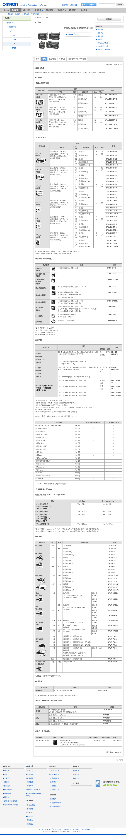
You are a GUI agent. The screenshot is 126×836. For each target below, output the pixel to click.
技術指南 (99, 36)
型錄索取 (73, 5)
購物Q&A (75, 778)
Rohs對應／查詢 (102, 46)
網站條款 (76, 829)
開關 (5, 774)
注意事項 (99, 33)
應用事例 (109, 19)
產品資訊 (10, 14)
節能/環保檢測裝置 (10, 801)
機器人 (6, 797)
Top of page (118, 760)
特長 (37, 59)
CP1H (13, 39)
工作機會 (52, 786)
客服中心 (29, 813)
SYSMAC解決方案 (33, 790)
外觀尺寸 (62, 59)
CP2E (13, 35)
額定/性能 (52, 59)
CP (42, 14)
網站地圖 (58, 829)
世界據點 (53, 790)
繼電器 (6, 782)
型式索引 (99, 39)
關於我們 (52, 766)
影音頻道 (29, 774)
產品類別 (17, 14)
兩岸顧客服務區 (55, 803)
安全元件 (7, 778)
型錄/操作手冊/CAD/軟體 (77, 59)
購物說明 (75, 774)
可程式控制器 (35, 14)
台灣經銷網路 (54, 778)
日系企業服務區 (55, 806)
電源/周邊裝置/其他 (10, 805)
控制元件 (7, 786)
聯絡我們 (64, 5)
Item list (71, 34)
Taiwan (43, 5)
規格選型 (99, 29)
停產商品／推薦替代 (103, 49)
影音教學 (29, 809)
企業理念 (52, 782)
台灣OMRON (54, 774)
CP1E (13, 48)
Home (6, 10)
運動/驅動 (7, 793)
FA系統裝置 (25, 14)
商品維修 (29, 820)
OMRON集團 (54, 771)
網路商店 (75, 766)
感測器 (6, 771)
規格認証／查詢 (102, 43)
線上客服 (84, 10)
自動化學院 (30, 805)
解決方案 (29, 766)
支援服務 (29, 801)
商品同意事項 (85, 829)
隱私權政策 (67, 829)
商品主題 (29, 771)
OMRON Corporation (45, 829)
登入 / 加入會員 (88, 5)
